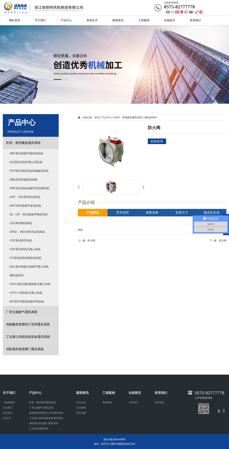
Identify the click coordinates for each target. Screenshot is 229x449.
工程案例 (143, 20)
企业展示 (8, 425)
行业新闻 (81, 425)
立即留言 (133, 420)
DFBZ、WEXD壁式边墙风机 (27, 231)
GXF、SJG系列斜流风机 (25, 196)
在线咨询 (156, 141)
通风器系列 (17, 275)
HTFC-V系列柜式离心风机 (26, 292)
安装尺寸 (182, 212)
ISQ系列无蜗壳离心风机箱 (26, 162)
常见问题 (81, 431)
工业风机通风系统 (39, 446)
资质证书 (92, 20)
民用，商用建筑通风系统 (128, 117)
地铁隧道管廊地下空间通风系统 (46, 431)
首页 (96, 117)
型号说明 (122, 212)
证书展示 (8, 431)
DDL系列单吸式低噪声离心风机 (29, 266)
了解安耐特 (9, 420)
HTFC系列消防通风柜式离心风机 (30, 284)
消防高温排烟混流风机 (24, 179)
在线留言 (169, 20)
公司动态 (81, 420)
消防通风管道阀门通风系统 (43, 441)
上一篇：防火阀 (86, 240)
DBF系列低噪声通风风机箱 (26, 153)
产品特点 (92, 212)
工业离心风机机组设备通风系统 (46, 436)
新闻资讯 (117, 20)
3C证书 (7, 436)
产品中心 (66, 20)
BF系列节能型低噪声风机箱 (27, 301)
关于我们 (40, 20)
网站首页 (14, 20)
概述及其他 (211, 212)
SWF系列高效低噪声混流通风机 (29, 188)
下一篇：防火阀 (217, 240)
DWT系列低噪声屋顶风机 (25, 205)
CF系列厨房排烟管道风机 (25, 257)
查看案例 (107, 420)
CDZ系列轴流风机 (21, 223)
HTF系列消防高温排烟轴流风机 (29, 170)
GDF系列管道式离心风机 (25, 249)
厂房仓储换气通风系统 (41, 425)
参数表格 (152, 212)
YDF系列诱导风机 (21, 240)
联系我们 (195, 20)
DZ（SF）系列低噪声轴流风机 (29, 214)
